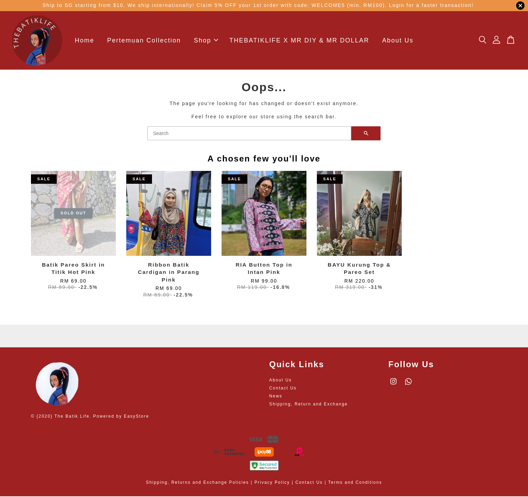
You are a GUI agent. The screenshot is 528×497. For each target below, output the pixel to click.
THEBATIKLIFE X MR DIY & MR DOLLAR (299, 40)
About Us (398, 40)
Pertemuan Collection (144, 40)
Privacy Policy (272, 483)
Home (84, 40)
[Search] (249, 134)
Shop (206, 40)
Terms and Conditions (355, 483)
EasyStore (136, 417)
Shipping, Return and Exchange (308, 404)
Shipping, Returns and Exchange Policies (197, 483)
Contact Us (283, 388)
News (275, 396)
